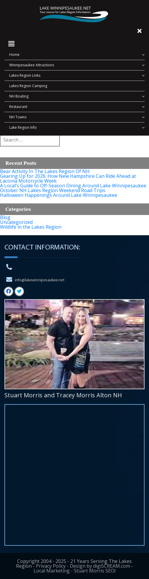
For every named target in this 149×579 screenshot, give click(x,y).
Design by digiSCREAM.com (100, 566)
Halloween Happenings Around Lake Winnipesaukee (58, 195)
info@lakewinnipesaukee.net (39, 280)
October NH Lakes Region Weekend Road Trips (52, 190)
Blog (5, 217)
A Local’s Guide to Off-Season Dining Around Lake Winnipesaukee (73, 185)
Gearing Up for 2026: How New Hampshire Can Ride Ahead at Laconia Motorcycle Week (68, 178)
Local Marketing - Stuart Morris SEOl (74, 570)
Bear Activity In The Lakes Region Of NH (45, 171)
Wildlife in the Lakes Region (30, 227)
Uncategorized (16, 222)
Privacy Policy (51, 566)
